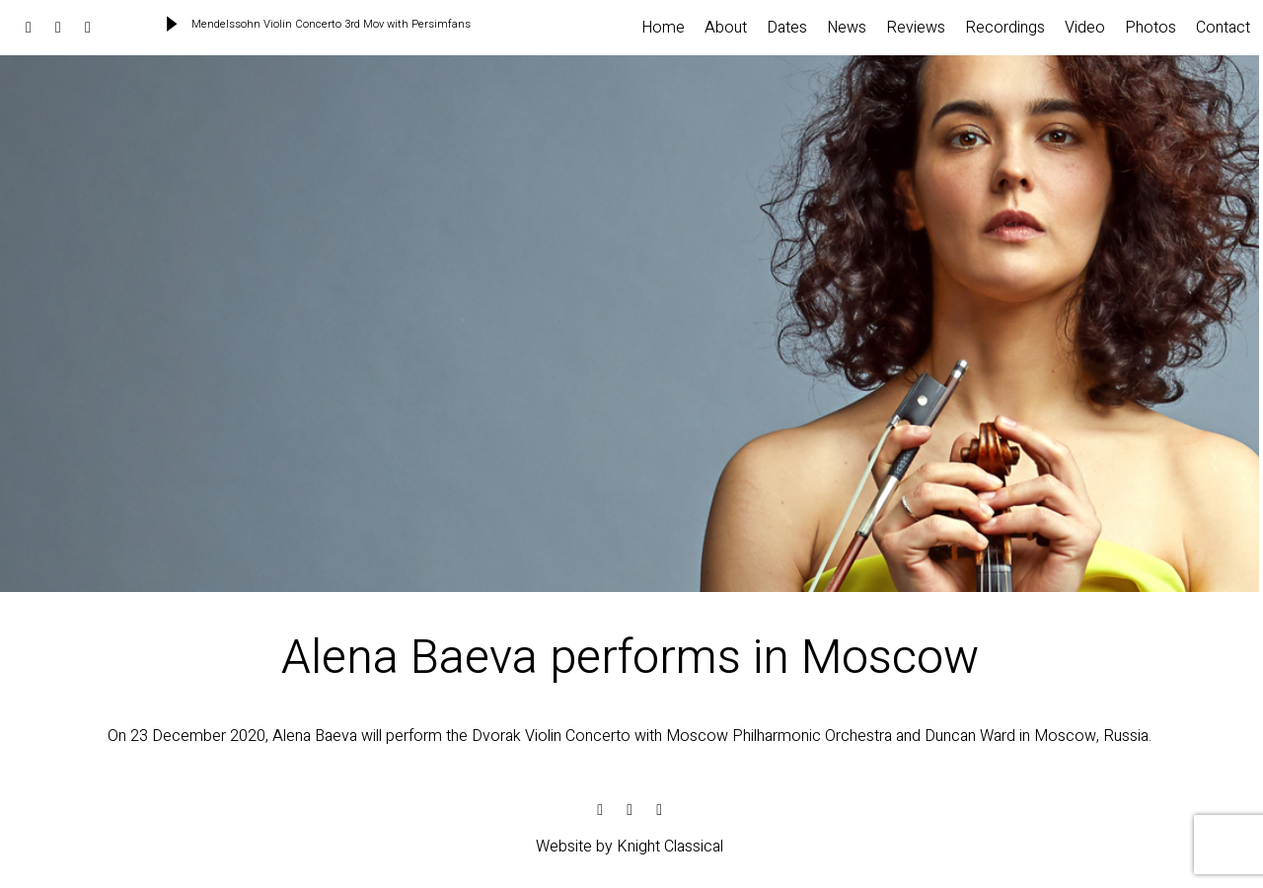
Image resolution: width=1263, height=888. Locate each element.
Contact (1223, 27)
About (726, 27)
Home (663, 27)
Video (1085, 27)
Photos (1150, 27)
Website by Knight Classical (629, 846)
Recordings (1005, 27)
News (846, 27)
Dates (787, 27)
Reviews (915, 27)
